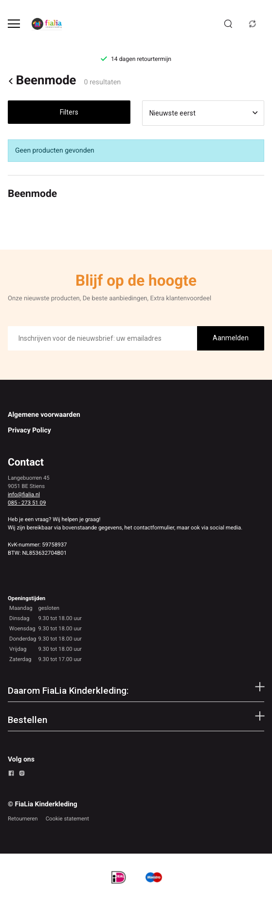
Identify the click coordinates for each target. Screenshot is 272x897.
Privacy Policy (29, 430)
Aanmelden (231, 338)
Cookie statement (67, 818)
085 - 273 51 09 (27, 502)
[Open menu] (14, 24)
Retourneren (23, 818)
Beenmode (42, 81)
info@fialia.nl (24, 494)
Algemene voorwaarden (44, 415)
